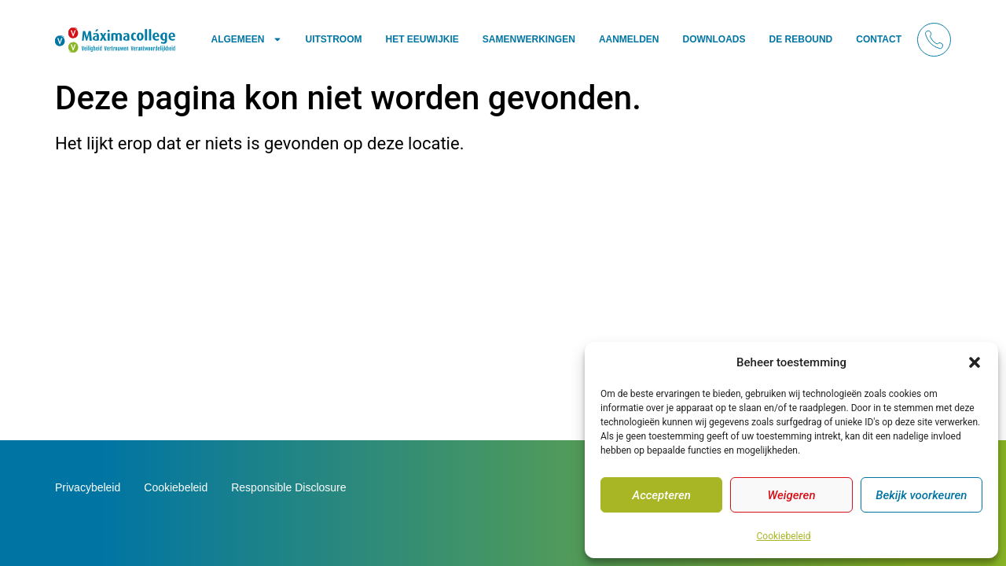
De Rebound (801, 39)
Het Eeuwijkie (422, 39)
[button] (974, 362)
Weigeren (791, 495)
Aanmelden (629, 39)
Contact (878, 39)
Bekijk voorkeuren (921, 495)
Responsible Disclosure (288, 487)
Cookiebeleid (784, 536)
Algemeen (246, 39)
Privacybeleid (87, 487)
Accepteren (661, 495)
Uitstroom (334, 39)
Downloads (714, 39)
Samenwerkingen (529, 39)
